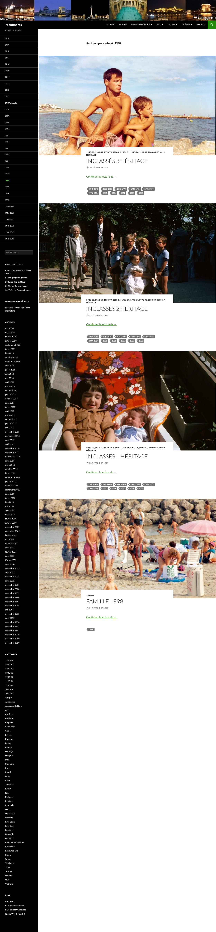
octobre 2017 (11, 398)
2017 (7, 58)
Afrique (123, 24)
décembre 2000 (12, 589)
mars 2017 (10, 415)
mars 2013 (10, 465)
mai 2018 (9, 378)
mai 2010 (9, 506)
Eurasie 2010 (11, 103)
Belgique (9, 718)
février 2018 (10, 390)
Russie (8, 855)
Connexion (10, 901)
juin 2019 (9, 353)
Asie (159, 24)
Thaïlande (9, 863)
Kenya (8, 788)
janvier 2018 (11, 394)
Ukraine (8, 875)
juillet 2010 (10, 498)
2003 (7, 148)
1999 (141, 193)
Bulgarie (9, 722)
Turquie (8, 871)
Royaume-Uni (11, 850)
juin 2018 (9, 374)
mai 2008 (9, 539)
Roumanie (10, 846)
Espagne (9, 739)
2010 (7, 109)
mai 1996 (9, 609)
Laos (7, 792)
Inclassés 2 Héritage (117, 308)
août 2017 (10, 403)
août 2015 (10, 440)
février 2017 (10, 419)
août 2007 (10, 547)
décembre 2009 (12, 527)
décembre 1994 (12, 622)
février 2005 (10, 560)
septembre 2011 (12, 477)
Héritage (201, 24)
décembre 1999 (12, 593)
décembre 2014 (12, 448)
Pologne (9, 830)
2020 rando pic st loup (15, 281)
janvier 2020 (11, 340)
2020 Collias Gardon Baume (18, 290)
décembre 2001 (12, 585)
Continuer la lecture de (101, 176)
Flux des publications (14, 905)
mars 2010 (10, 514)
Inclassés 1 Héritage (117, 456)
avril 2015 (9, 444)
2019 (7, 45)
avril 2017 (9, 411)
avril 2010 (9, 510)
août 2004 (10, 564)
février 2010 (10, 518)
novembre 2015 (12, 436)
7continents (13, 25)
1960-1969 (107, 189)
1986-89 (125, 152)
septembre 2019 (12, 345)
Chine (8, 730)
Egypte (8, 735)
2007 (7, 129)
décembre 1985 (12, 630)
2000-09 (152, 152)
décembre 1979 (12, 634)
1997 (123, 193)
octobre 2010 (11, 485)
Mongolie (9, 805)
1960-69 (99, 152)
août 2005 (10, 556)
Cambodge (10, 726)
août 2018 (10, 365)
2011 (7, 96)
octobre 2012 (11, 469)
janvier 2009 (11, 535)
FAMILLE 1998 (104, 601)
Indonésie (9, 764)
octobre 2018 (11, 357)
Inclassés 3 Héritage (117, 160)
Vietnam (9, 884)
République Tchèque (14, 842)
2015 (7, 70)
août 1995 (10, 618)
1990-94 (134, 152)
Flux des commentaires (15, 909)
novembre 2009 (12, 531)
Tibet (7, 867)
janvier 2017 (11, 423)
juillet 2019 (10, 349)
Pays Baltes (10, 821)
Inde (7, 759)
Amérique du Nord (140, 24)
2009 (7, 116)
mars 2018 (10, 386)
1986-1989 (148, 189)
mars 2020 (10, 332)
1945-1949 (93, 189)
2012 (7, 90)
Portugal (9, 838)
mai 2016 (9, 427)
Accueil (110, 24)
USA (7, 879)
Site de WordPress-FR (15, 914)
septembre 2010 (12, 489)
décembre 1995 (12, 614)
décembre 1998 (12, 597)
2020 (7, 38)
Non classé (10, 813)
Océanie (186, 24)
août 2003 (10, 572)
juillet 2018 (10, 369)
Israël (7, 776)
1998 (132, 193)
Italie (7, 780)
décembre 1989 (12, 626)
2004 (7, 142)
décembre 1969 (12, 638)
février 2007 (10, 551)
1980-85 (117, 152)
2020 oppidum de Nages (16, 286)
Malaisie (9, 797)
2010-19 (161, 152)
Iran (7, 768)
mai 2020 (9, 328)
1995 (105, 193)
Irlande (8, 772)
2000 (7, 167)
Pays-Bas (9, 826)
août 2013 (10, 460)
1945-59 (90, 152)
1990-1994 (93, 193)
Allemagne (10, 701)
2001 (7, 161)
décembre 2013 (12, 452)
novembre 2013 (12, 456)
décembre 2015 (12, 431)
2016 (7, 64)
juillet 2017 (10, 407)
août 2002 (10, 580)
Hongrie (9, 755)
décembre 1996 (12, 605)
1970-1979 (121, 189)
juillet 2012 (10, 473)
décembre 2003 (12, 568)
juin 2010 (9, 502)
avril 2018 (9, 382)
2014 (7, 77)
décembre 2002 (12, 576)
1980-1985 (135, 189)
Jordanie (9, 784)
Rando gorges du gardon (16, 277)
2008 (7, 122)
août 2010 (10, 494)
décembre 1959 (12, 643)
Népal (8, 809)
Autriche (9, 714)
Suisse (8, 859)
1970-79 (108, 152)
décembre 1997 (12, 601)
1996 (114, 193)
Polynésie (9, 834)
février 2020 (10, 336)
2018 (7, 51)
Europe (171, 24)
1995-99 (143, 152)
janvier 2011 (11, 481)
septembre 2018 (12, 361)
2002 (7, 154)
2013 (7, 83)
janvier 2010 (11, 523)
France (8, 747)
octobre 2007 (11, 543)
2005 (7, 135)
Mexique (9, 801)
